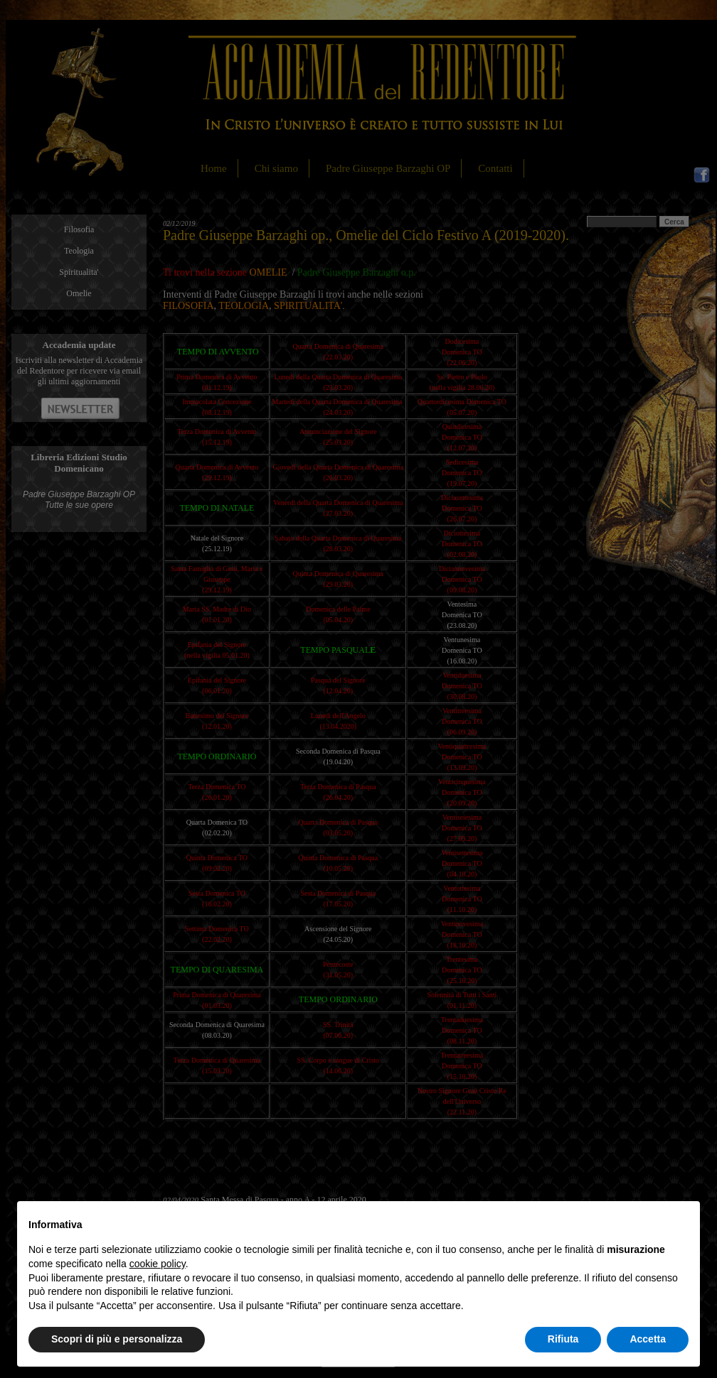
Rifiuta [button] (563, 1339)
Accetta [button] (648, 1339)
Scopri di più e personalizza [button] (116, 1339)
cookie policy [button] (157, 1263)
